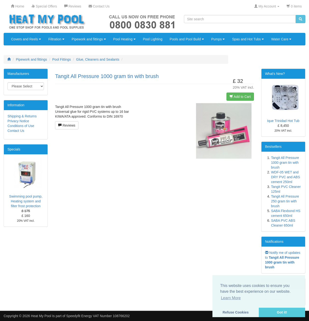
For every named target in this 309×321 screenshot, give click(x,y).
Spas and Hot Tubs (248, 39)
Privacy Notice (18, 121)
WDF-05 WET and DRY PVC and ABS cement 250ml (285, 177)
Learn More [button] (231, 298)
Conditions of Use (20, 126)
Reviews (66, 125)
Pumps (218, 39)
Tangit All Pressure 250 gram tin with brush (285, 201)
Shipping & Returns (22, 116)
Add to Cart (240, 97)
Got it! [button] (282, 312)
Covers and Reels (26, 39)
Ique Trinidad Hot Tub (283, 121)
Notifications (274, 241)
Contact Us (15, 131)
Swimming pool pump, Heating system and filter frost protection (25, 201)
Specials (13, 149)
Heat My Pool (41, 316)
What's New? (275, 74)
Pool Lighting (152, 39)
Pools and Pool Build (187, 39)
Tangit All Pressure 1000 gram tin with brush (285, 162)
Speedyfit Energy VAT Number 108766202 (98, 316)
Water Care (281, 39)
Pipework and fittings (89, 39)
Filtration (56, 39)
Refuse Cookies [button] (236, 312)
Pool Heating (124, 39)
